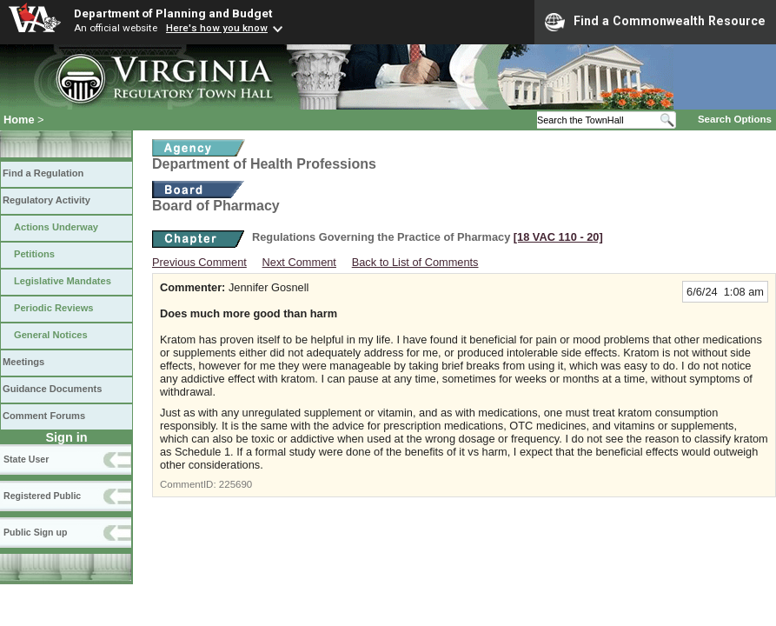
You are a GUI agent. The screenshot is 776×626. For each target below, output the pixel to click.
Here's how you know (217, 28)
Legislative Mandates (62, 281)
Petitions (34, 254)
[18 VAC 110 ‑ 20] (558, 236)
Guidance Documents (52, 388)
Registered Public (42, 495)
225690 (235, 484)
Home (19, 119)
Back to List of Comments (415, 262)
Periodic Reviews (54, 308)
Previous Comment (199, 262)
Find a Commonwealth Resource (655, 21)
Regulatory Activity (46, 200)
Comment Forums (44, 415)
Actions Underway (56, 227)
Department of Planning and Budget (173, 13)
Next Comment (299, 262)
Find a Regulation (43, 173)
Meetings (23, 361)
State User (26, 459)
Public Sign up (35, 532)
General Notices (51, 335)
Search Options (735, 119)
